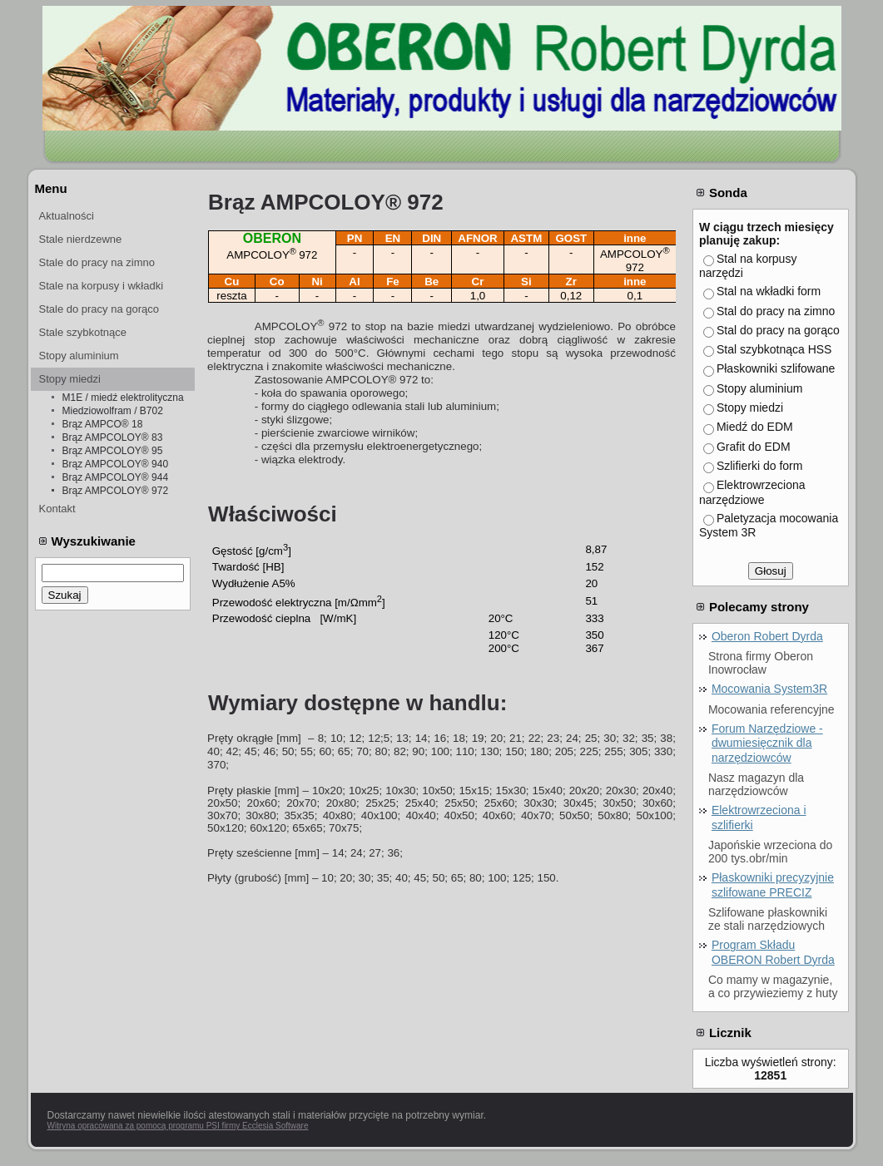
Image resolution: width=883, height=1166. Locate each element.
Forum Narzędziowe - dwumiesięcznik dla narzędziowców (767, 743)
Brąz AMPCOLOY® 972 (115, 491)
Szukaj (65, 595)
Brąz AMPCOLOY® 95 (112, 451)
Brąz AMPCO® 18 (102, 424)
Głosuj (770, 571)
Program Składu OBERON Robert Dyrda (773, 952)
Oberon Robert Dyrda (767, 636)
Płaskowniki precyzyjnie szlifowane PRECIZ (773, 885)
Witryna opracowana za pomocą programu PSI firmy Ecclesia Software (178, 1125)
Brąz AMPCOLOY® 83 (112, 437)
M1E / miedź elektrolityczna (123, 397)
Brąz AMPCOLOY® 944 (115, 477)
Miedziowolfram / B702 (112, 411)
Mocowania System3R (769, 688)
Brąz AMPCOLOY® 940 (115, 464)
